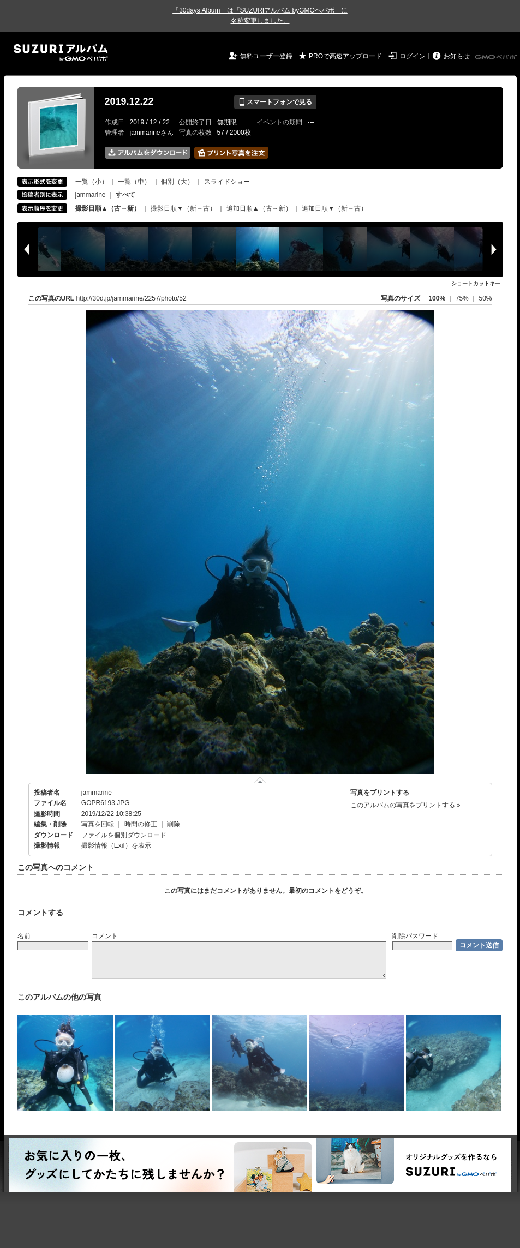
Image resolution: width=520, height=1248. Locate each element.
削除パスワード (415, 936)
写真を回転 (97, 824)
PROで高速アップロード (345, 56)
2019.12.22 (129, 101)
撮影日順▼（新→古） (183, 208)
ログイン (412, 56)
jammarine (90, 195)
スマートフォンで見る (275, 102)
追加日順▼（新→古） (334, 208)
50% (485, 298)
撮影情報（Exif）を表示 (116, 845)
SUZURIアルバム (61, 52)
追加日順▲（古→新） (259, 208)
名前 (24, 936)
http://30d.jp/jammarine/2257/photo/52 (131, 298)
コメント (105, 936)
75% (463, 298)
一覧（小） (91, 181)
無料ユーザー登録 (266, 56)
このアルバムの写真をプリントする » (405, 805)
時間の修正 (140, 824)
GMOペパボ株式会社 (496, 57)
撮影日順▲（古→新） (108, 208)
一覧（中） (134, 181)
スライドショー (227, 181)
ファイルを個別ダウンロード (123, 835)
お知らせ (457, 56)
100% (437, 298)
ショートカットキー (475, 283)
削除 (173, 824)
